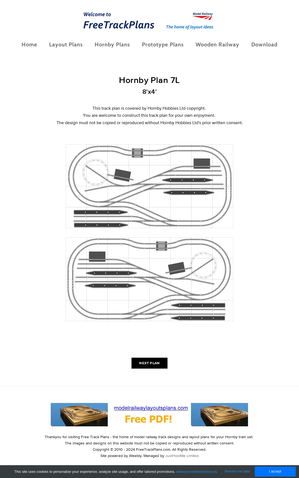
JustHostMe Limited (182, 455)
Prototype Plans (163, 44)
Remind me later (237, 471)
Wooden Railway (217, 44)
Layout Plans (66, 44)
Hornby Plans (112, 44)
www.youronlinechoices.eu (196, 472)
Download (264, 44)
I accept (275, 471)
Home (29, 44)
